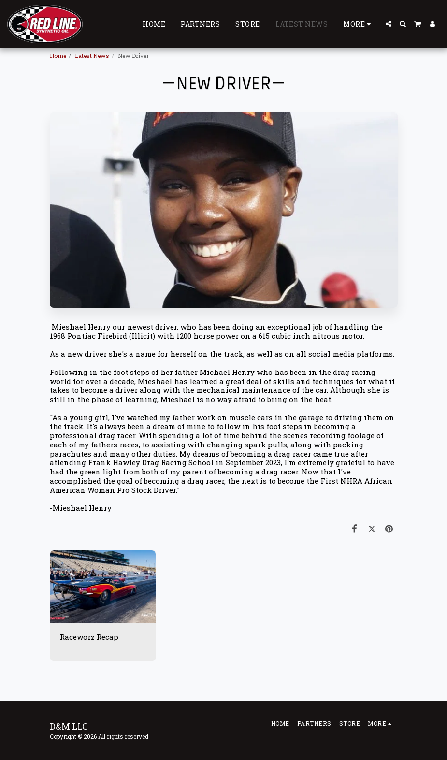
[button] (388, 23)
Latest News (92, 55)
